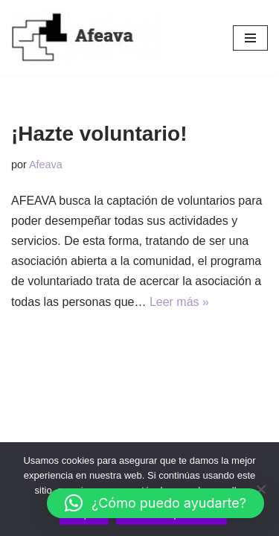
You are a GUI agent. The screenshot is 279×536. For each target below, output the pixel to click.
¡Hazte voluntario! (99, 133)
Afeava (45, 164)
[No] (260, 489)
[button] (155, 503)
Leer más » (179, 302)
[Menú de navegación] (250, 38)
